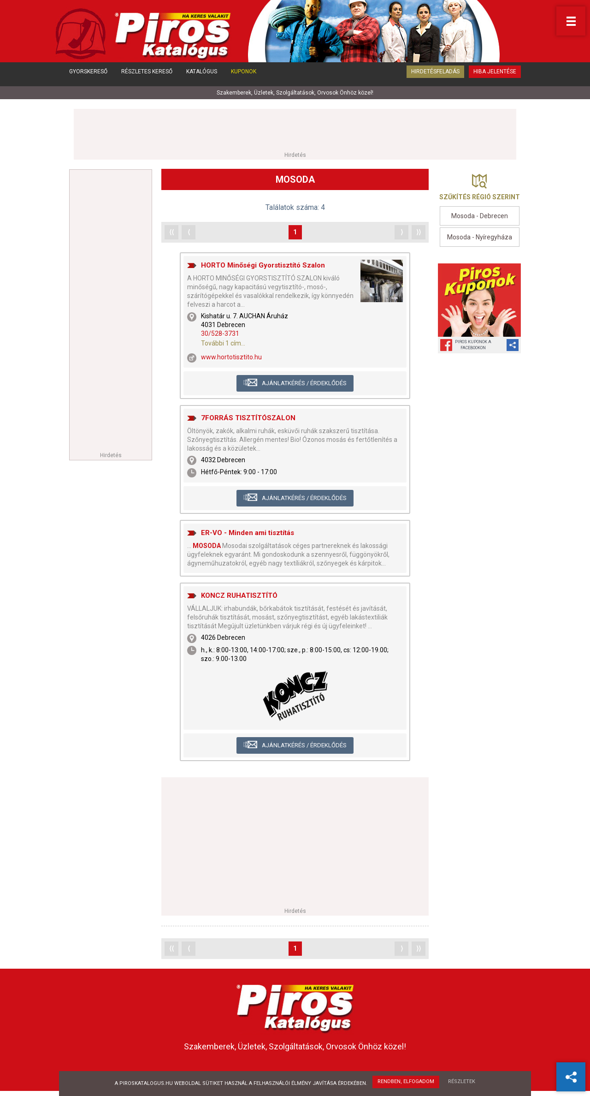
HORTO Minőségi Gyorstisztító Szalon (263, 266)
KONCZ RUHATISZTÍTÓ (239, 596)
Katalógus (201, 77)
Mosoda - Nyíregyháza (479, 237)
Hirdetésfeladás (435, 77)
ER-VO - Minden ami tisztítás (247, 533)
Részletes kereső (146, 77)
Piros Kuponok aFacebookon (473, 345)
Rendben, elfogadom (405, 1082)
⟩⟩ (418, 232)
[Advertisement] (295, 130)
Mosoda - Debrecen (479, 216)
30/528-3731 (220, 334)
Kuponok (243, 77)
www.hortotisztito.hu (231, 358)
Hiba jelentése (494, 77)
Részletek (462, 1082)
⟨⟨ (171, 232)
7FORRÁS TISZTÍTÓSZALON (248, 418)
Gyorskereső (88, 77)
